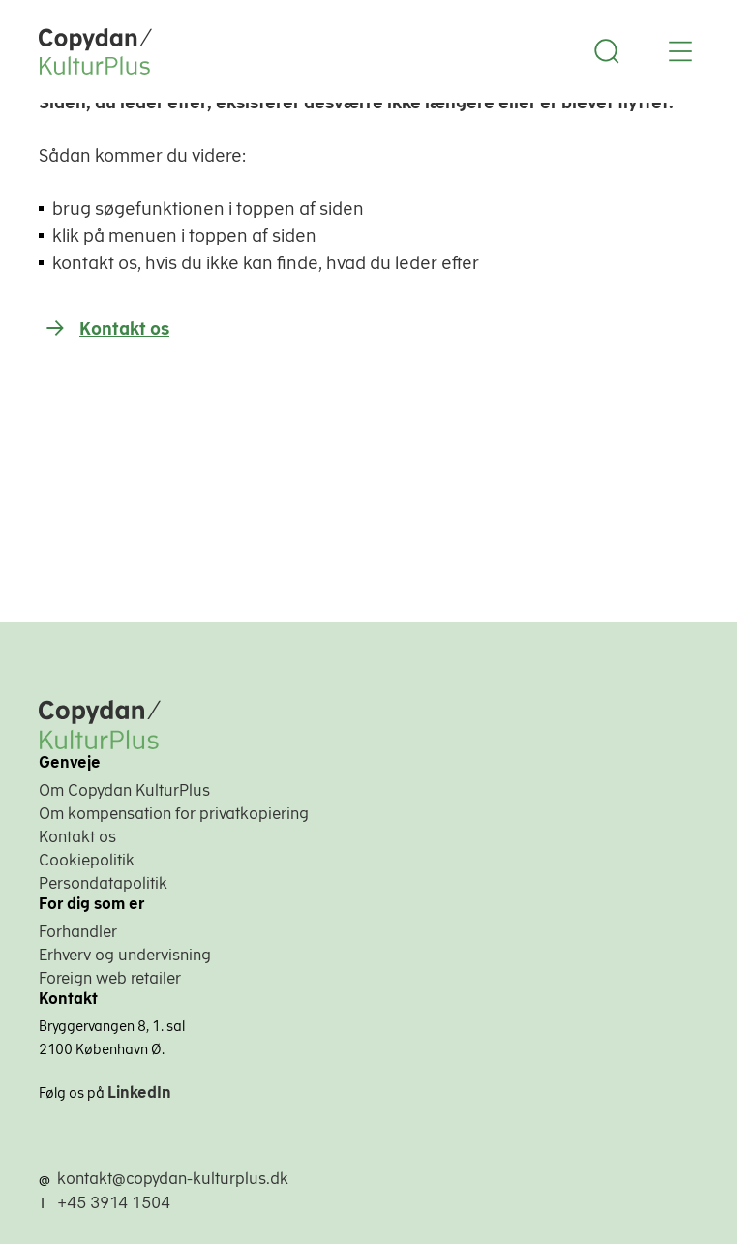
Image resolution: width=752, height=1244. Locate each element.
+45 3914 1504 (113, 1202)
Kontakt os (124, 329)
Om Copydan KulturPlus (124, 790)
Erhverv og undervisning (125, 954)
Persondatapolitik (103, 883)
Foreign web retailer (110, 977)
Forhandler (78, 931)
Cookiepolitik (87, 859)
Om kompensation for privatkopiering (174, 813)
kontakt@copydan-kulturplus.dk (172, 1178)
